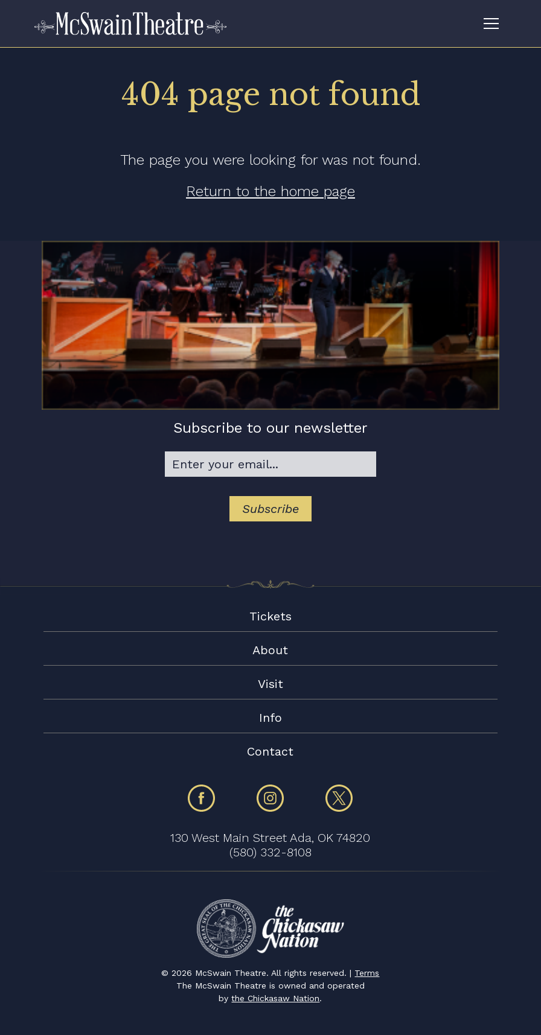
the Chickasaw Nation (275, 998)
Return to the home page (270, 191)
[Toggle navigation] (491, 23)
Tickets (270, 616)
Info (270, 717)
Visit (270, 684)
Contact (270, 751)
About (270, 650)
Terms (366, 973)
